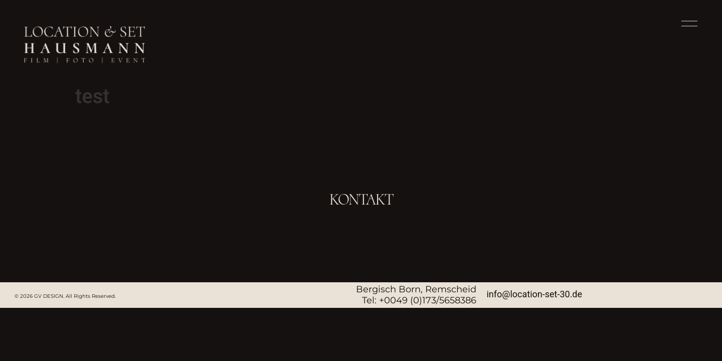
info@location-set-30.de (534, 294)
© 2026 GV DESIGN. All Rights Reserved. (65, 296)
